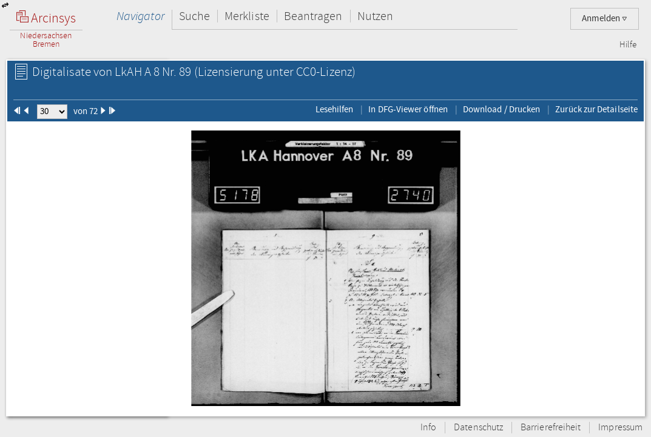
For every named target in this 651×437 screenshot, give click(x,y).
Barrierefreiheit (551, 427)
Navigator (140, 16)
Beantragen (313, 16)
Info (428, 427)
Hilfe (627, 44)
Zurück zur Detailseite (596, 109)
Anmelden (604, 18)
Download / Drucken (501, 109)
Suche (194, 16)
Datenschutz (478, 427)
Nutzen (375, 16)
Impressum (620, 427)
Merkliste (246, 16)
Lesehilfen (334, 109)
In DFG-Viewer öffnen (408, 109)
